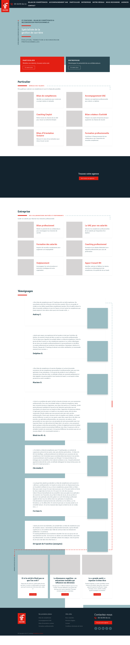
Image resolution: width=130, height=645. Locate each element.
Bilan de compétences (38, 2)
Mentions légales (70, 620)
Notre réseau (98, 2)
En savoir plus (29, 67)
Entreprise (86, 2)
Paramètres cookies (38, 633)
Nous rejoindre (113, 2)
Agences (125, 2)
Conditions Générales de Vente (74, 626)
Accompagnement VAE (58, 2)
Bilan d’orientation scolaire (46, 623)
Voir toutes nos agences (87, 178)
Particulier (75, 2)
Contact (31, 5)
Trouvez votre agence (102, 623)
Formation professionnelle (46, 626)
